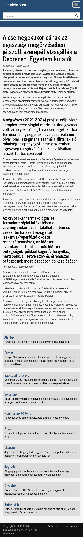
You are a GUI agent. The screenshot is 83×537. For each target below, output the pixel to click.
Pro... (7, 428)
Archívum (53, 526)
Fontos (8, 352)
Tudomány (8, 65)
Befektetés (11, 504)
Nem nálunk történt (17, 413)
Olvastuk (10, 485)
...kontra (9, 447)
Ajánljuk (9, 337)
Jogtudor (10, 466)
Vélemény (10, 394)
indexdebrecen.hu (16, 4)
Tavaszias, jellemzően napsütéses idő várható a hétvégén (36, 341)
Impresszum (71, 526)
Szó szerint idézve (16, 375)
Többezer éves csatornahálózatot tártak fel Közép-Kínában (37, 417)
